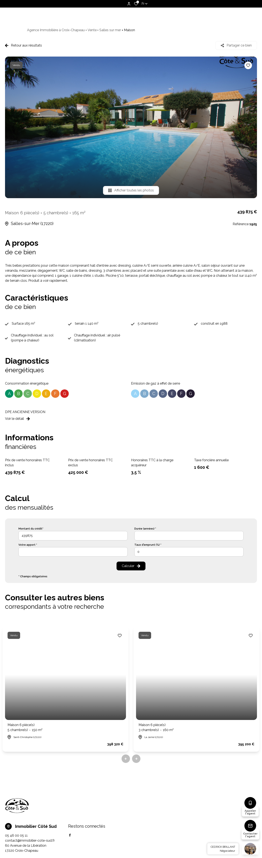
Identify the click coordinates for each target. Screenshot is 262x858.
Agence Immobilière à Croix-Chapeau (56, 30)
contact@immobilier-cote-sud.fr (30, 840)
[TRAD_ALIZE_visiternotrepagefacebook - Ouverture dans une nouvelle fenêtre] (70, 835)
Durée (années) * (145, 528)
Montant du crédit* (30, 528)
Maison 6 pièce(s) (25, 728)
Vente (92, 30)
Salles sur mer (110, 30)
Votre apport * (27, 544)
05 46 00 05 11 (16, 835)
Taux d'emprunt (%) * (147, 544)
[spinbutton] (189, 552)
